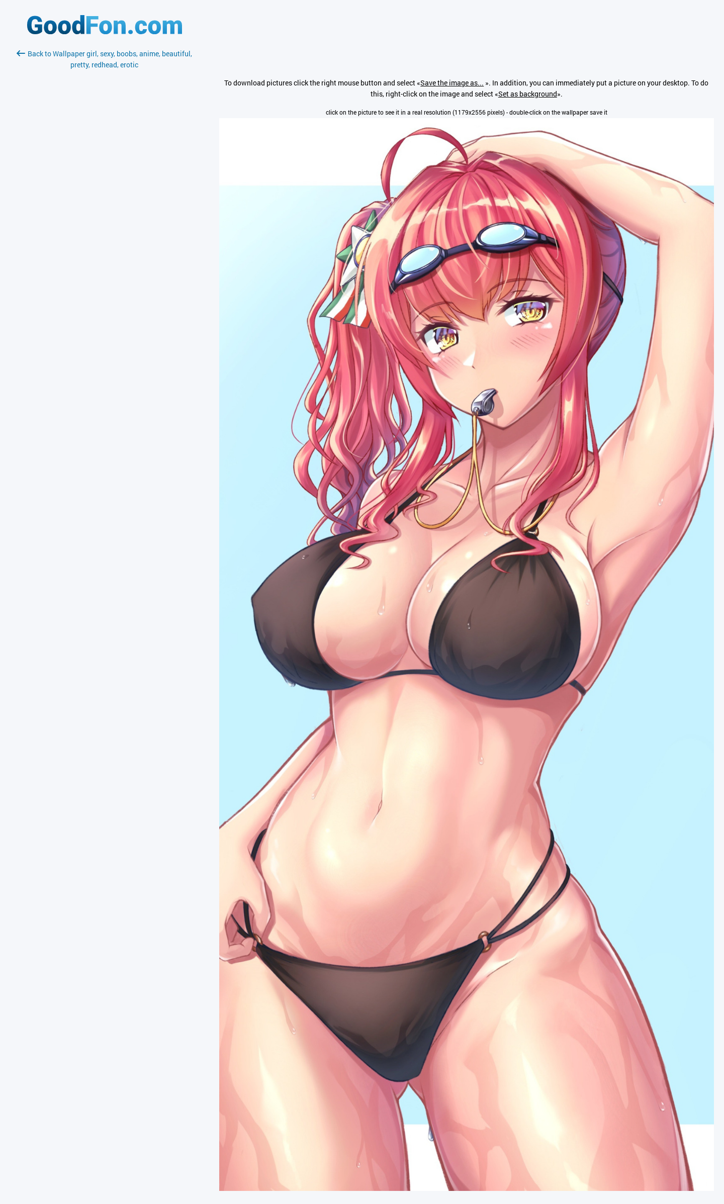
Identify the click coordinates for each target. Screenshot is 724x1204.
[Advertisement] (104, 189)
